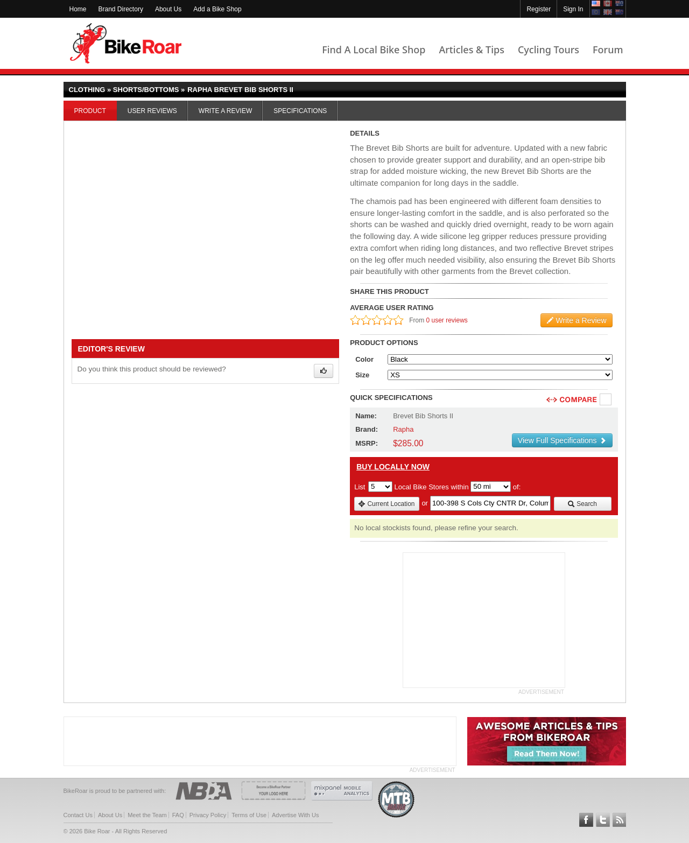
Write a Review (225, 111)
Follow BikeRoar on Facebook (586, 820)
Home (78, 9)
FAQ (178, 815)
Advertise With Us (295, 815)
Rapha (403, 429)
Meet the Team (147, 815)
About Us (168, 9)
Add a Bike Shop (217, 9)
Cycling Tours (548, 49)
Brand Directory (121, 9)
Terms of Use (248, 815)
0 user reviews (447, 320)
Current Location (386, 504)
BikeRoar (125, 43)
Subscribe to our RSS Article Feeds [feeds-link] (620, 820)
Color (364, 359)
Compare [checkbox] (606, 400)
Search (582, 504)
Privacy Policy (207, 815)
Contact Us (78, 815)
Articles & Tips (471, 49)
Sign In (573, 9)
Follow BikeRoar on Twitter (603, 820)
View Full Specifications (562, 440)
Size (362, 375)
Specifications (300, 111)
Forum (608, 49)
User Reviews (152, 111)
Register (538, 9)
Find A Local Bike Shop (373, 49)
